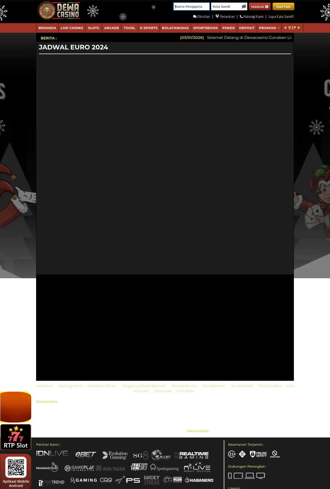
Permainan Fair (184, 386)
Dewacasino (46, 401)
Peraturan (45, 386)
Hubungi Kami (71, 386)
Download (163, 391)
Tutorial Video (270, 386)
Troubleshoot (242, 386)
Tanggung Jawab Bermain (144, 386)
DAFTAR (283, 7)
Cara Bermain (214, 386)
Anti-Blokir (186, 391)
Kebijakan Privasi (102, 386)
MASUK (260, 7)
